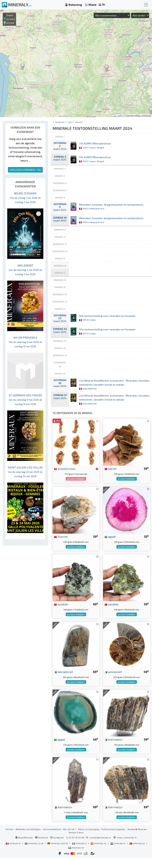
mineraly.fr (13, 843)
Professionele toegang (113, 829)
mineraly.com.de (58, 843)
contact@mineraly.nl (100, 837)
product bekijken (76, 478)
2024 (70, 122)
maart (79, 122)
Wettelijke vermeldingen (28, 829)
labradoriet (63, 672)
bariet (110, 468)
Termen (9, 829)
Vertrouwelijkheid (52, 829)
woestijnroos (64, 468)
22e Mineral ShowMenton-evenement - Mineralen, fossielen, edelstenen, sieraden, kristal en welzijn (114, 384)
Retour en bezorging (88, 829)
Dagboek (60, 122)
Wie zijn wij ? (69, 829)
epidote (61, 604)
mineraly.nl (118, 843)
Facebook (41, 837)
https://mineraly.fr (127, 837)
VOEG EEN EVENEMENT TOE (25, 169)
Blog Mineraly (24, 837)
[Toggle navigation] (146, 4)
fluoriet (61, 536)
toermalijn (113, 739)
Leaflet (120, 116)
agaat (110, 536)
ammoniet (113, 672)
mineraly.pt (137, 843)
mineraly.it (79, 843)
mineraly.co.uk (34, 843)
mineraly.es (99, 843)
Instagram (57, 837)
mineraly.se (76, 847)
